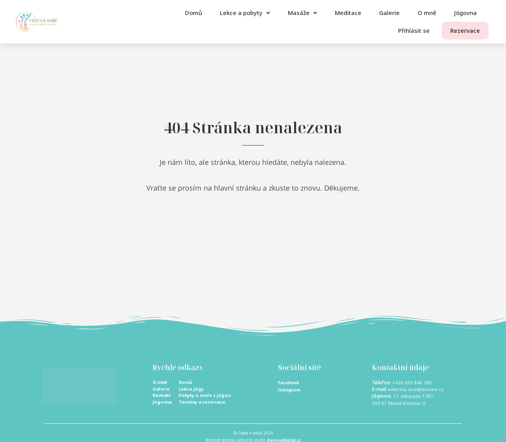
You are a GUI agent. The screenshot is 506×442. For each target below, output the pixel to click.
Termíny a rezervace (204, 403)
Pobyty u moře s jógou (206, 396)
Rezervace (460, 30)
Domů (193, 13)
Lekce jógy (192, 389)
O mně (426, 13)
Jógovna (465, 13)
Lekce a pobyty (245, 13)
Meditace (348, 13)
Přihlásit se (403, 30)
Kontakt (163, 396)
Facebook (289, 382)
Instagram (290, 389)
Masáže (302, 13)
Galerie (389, 13)
